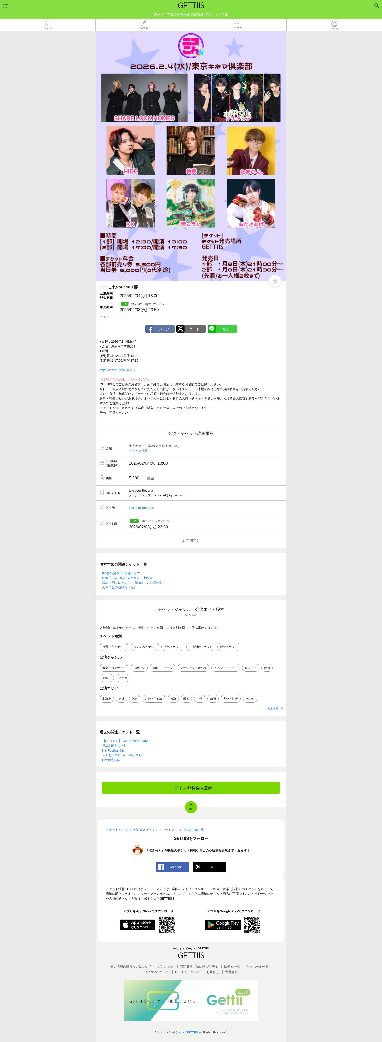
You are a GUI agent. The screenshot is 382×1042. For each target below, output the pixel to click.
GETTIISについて (187, 972)
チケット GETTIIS (185, 1032)
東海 (173, 698)
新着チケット (229, 647)
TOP (191, 809)
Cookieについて (157, 972)
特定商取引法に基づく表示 (199, 966)
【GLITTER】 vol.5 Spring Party (125, 741)
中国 (200, 698)
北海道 (106, 698)
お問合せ (212, 972)
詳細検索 (272, 708)
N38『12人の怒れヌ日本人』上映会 (127, 578)
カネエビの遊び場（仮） (119, 587)
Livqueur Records (141, 508)
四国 (213, 698)
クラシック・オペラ (193, 668)
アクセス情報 (138, 451)
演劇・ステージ (162, 668)
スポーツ (139, 668)
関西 (186, 698)
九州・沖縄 (230, 698)
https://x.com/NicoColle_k (117, 370)
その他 (123, 678)
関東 (135, 698)
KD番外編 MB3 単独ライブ (121, 573)
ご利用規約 (166, 966)
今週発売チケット (114, 647)
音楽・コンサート (114, 668)
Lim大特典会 (111, 760)
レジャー (251, 668)
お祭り (106, 678)
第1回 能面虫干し (114, 745)
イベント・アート (226, 668)
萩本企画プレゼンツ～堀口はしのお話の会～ (133, 583)
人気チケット (172, 647)
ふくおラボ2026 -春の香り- (122, 755)
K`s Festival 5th (113, 750)
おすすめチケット (145, 647)
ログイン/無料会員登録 (191, 788)
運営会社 (231, 972)
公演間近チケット (200, 647)
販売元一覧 (232, 966)
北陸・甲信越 (154, 698)
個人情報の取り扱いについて (131, 966)
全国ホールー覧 (257, 966)
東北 (121, 698)
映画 (267, 668)
